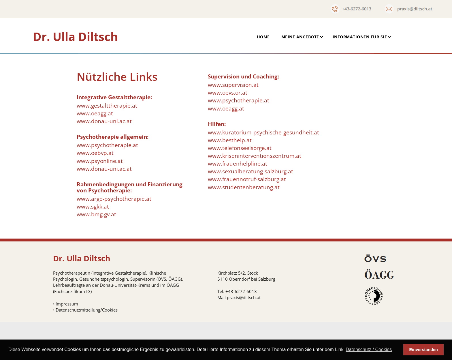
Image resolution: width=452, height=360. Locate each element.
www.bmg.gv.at (96, 252)
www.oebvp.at (95, 191)
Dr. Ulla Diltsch (75, 36)
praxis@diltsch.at (244, 336)
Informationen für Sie (360, 37)
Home (263, 37)
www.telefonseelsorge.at (240, 186)
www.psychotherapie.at (107, 183)
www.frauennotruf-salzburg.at (247, 217)
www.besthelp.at (230, 178)
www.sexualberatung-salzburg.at (250, 209)
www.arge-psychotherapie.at (114, 237)
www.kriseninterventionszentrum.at (254, 194)
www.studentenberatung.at (244, 225)
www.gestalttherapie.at (107, 144)
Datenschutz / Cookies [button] (369, 349)
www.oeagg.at (95, 151)
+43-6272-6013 (241, 330)
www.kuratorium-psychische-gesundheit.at (263, 170)
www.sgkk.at (93, 245)
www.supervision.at (233, 123)
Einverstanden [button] (423, 349)
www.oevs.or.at (227, 131)
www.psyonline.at (100, 199)
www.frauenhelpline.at (237, 202)
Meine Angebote (300, 37)
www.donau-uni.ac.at (104, 159)
